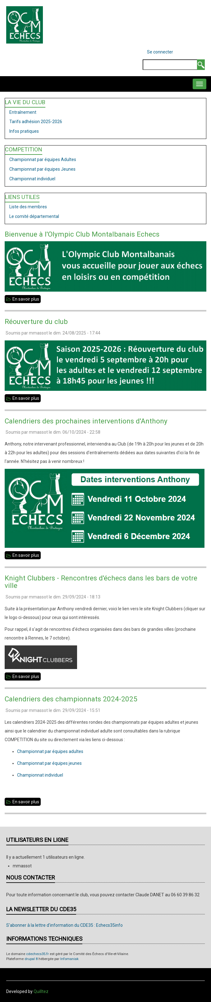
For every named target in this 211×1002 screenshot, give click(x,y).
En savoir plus (26, 299)
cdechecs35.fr (37, 954)
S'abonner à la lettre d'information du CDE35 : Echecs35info (64, 925)
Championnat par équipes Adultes (42, 159)
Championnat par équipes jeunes (49, 763)
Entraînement (22, 112)
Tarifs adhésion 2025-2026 (35, 121)
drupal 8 (31, 959)
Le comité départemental (34, 216)
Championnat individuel (32, 178)
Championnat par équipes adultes (50, 751)
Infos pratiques (24, 131)
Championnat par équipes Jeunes (42, 169)
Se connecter (160, 51)
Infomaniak (69, 959)
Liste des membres (28, 206)
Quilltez (41, 991)
